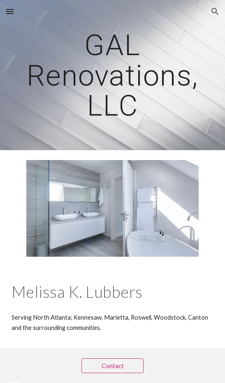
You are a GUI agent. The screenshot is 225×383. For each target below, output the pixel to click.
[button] (10, 11)
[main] (112, 75)
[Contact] (112, 365)
